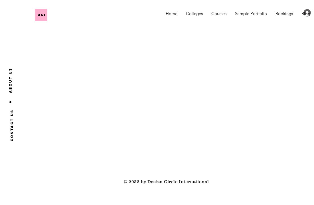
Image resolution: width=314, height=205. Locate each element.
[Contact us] (12, 125)
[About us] (10, 80)
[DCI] (79, 15)
